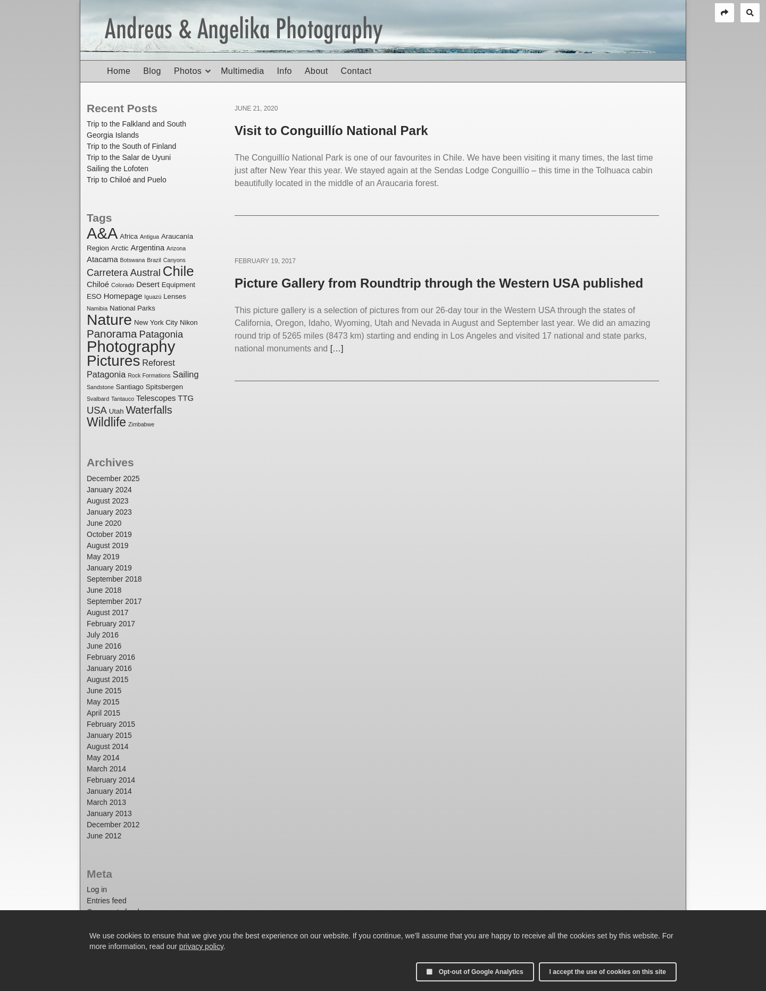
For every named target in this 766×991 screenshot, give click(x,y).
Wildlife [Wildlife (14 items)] (106, 422)
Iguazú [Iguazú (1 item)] (152, 296)
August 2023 (108, 501)
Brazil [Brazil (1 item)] (154, 260)
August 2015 (108, 679)
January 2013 (109, 813)
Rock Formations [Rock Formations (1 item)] (149, 375)
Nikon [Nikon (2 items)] (189, 322)
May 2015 (103, 702)
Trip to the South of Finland (131, 146)
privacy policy (201, 946)
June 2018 (104, 590)
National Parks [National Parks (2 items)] (132, 308)
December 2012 (113, 824)
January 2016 (109, 668)
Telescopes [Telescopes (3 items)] (156, 398)
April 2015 (103, 713)
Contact (356, 70)
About (316, 70)
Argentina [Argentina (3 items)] (148, 247)
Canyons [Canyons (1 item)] (174, 260)
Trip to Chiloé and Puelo (126, 179)
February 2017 (111, 623)
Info (284, 70)
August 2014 (108, 746)
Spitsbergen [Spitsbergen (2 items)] (164, 387)
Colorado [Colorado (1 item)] (122, 285)
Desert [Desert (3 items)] (148, 284)
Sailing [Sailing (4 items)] (186, 374)
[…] (337, 348)
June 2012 (104, 836)
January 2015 (109, 735)
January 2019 (109, 568)
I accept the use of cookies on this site (607, 972)
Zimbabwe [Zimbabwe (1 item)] (141, 424)
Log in (97, 889)
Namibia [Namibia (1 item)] (97, 308)
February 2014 (111, 780)
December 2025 (113, 478)
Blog (152, 70)
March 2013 (106, 802)
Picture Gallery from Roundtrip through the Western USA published (439, 283)
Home (118, 70)
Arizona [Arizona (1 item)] (176, 248)
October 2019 (109, 534)
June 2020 (104, 523)
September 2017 (114, 601)
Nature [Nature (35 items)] (109, 319)
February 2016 (111, 657)
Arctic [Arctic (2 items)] (120, 248)
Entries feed (107, 900)
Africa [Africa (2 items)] (129, 236)
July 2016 (103, 635)
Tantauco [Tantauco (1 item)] (122, 399)
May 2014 (103, 757)
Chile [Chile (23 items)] (178, 271)
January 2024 (109, 489)
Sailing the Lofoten (117, 168)
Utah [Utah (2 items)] (116, 411)
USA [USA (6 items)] (97, 410)
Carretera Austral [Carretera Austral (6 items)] (124, 272)
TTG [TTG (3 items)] (186, 398)
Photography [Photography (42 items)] (131, 346)
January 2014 (109, 791)
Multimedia (242, 70)
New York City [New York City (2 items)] (156, 322)
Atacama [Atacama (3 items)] (102, 259)
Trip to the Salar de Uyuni (129, 157)
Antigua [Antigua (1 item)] (149, 236)
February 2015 (111, 724)
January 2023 (109, 512)
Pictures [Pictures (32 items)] (113, 360)
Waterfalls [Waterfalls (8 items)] (149, 410)
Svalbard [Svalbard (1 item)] (98, 399)
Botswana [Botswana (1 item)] (132, 260)
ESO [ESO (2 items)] (94, 296)
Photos (188, 70)
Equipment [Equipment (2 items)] (178, 285)
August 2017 (108, 612)
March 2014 (106, 769)
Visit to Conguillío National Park (331, 130)
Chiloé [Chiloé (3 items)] (98, 284)
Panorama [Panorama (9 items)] (112, 333)
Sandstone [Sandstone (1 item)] (100, 387)
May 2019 (103, 556)
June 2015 (104, 690)
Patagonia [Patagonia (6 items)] (161, 334)
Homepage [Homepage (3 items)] (123, 296)
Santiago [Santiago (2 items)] (130, 387)
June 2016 (104, 646)
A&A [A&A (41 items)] (102, 233)
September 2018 (114, 579)
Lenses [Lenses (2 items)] (174, 296)
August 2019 (108, 545)
